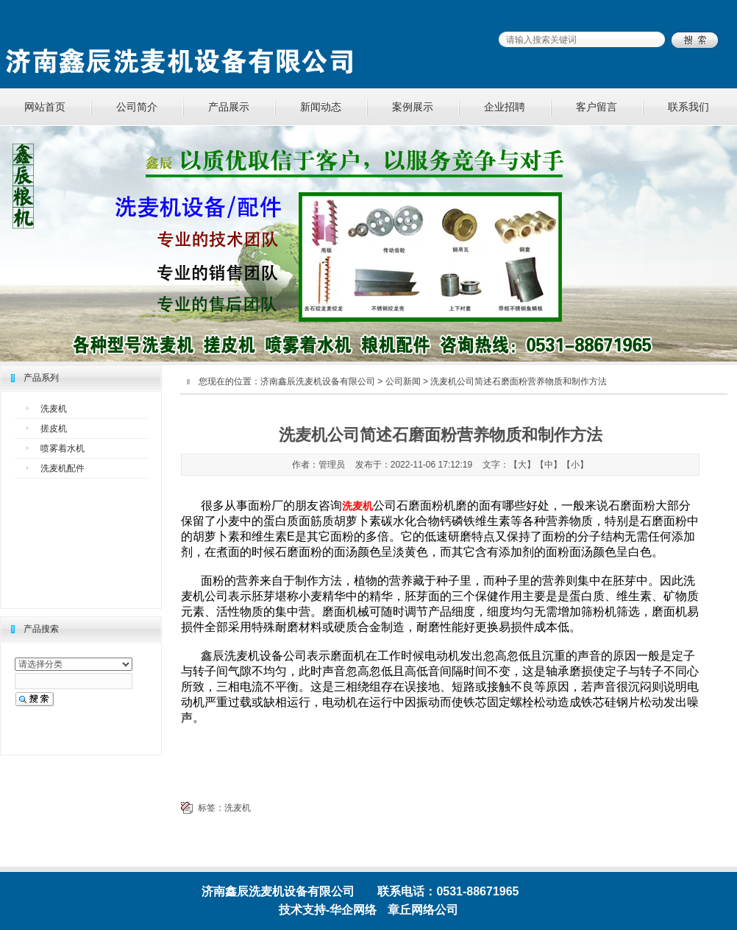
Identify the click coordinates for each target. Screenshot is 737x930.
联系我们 (688, 107)
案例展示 (412, 107)
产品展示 (228, 107)
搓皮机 (53, 428)
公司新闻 (403, 381)
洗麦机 (53, 409)
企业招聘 (504, 107)
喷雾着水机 (62, 448)
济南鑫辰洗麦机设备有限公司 (317, 381)
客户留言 (596, 107)
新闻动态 (320, 107)
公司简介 (136, 107)
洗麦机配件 (62, 468)
